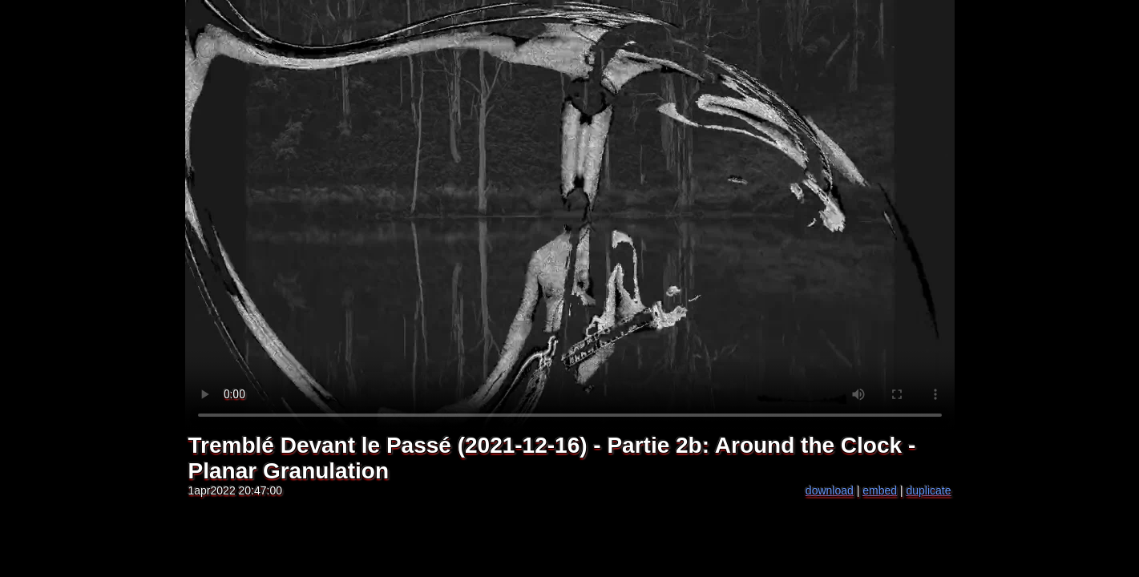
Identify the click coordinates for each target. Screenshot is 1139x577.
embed (879, 490)
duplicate (928, 490)
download (830, 490)
